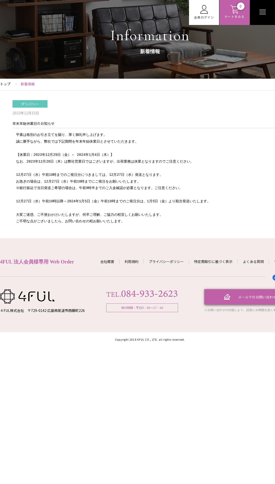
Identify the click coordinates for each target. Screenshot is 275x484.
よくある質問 (253, 261)
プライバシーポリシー (166, 261)
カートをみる (234, 11)
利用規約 (131, 261)
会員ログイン (204, 12)
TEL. (142, 294)
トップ (5, 83)
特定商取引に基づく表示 (213, 261)
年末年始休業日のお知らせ (33, 123)
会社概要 (107, 261)
